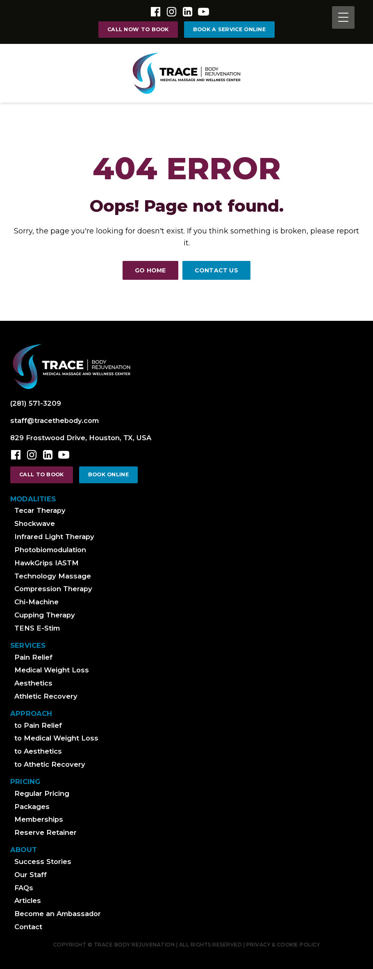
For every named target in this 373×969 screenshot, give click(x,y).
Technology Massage (52, 576)
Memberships (38, 819)
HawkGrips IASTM (46, 563)
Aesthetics (33, 683)
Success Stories (42, 861)
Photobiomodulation (50, 550)
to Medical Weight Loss (56, 738)
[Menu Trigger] (343, 17)
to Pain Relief (38, 725)
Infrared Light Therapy (54, 536)
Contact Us (216, 270)
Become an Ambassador (57, 914)
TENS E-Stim (37, 628)
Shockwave (34, 523)
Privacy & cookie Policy (283, 945)
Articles (27, 900)
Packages (32, 806)
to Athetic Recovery (49, 764)
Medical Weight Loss (51, 670)
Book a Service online (229, 29)
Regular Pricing (41, 793)
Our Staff (30, 875)
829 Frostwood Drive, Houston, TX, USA (80, 438)
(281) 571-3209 (35, 403)
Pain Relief (33, 657)
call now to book (138, 29)
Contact (28, 927)
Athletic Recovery (45, 696)
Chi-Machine (36, 602)
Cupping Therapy (44, 615)
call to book (41, 474)
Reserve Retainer (45, 832)
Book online (108, 474)
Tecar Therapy (40, 510)
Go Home (150, 270)
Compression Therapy (53, 589)
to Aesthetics (38, 751)
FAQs (23, 888)
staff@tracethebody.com (54, 420)
